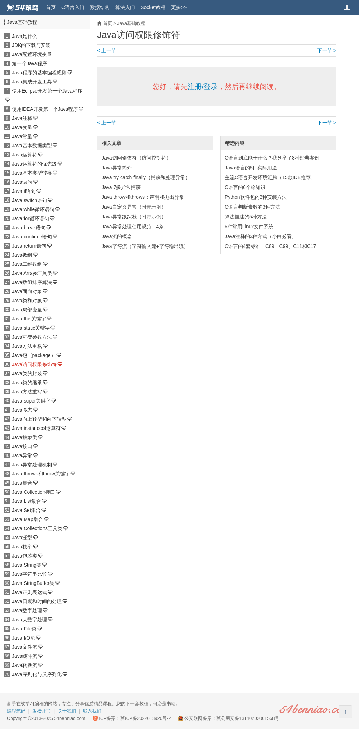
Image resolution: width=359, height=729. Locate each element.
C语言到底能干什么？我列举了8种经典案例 (272, 158)
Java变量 (22, 127)
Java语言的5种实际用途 (251, 167)
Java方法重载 (27, 346)
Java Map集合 (27, 519)
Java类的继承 (27, 382)
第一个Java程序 (29, 63)
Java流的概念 (117, 236)
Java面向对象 (27, 291)
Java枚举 (22, 546)
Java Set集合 (26, 510)
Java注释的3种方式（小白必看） (261, 236)
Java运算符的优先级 (34, 164)
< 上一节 (106, 50)
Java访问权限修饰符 (34, 364)
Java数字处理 (27, 610)
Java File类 (24, 629)
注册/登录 (203, 86)
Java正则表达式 (29, 592)
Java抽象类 (24, 437)
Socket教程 (153, 7)
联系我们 (92, 711)
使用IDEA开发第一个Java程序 (45, 109)
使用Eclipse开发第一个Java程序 (47, 91)
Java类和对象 (27, 300)
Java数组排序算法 (32, 282)
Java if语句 (24, 191)
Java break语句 (29, 227)
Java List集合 (26, 501)
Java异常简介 (117, 167)
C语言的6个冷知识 (245, 187)
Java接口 (22, 446)
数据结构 (100, 7)
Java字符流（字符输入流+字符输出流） (145, 246)
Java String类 (26, 565)
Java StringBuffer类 (33, 583)
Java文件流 (24, 647)
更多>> (179, 7)
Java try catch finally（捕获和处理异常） (146, 177)
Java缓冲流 (24, 656)
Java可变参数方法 (32, 337)
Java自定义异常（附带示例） (134, 207)
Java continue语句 (32, 236)
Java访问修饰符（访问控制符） (136, 158)
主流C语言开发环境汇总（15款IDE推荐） (270, 177)
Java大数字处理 (29, 619)
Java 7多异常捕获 (121, 187)
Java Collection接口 (33, 492)
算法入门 (125, 7)
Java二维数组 (27, 264)
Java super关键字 (31, 401)
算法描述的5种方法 (246, 217)
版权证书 (41, 711)
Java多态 (22, 410)
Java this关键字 (29, 319)
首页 (51, 7)
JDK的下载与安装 (31, 45)
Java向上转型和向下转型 (39, 419)
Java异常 (22, 455)
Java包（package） (34, 355)
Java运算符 (24, 154)
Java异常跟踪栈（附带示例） (134, 217)
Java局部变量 (27, 309)
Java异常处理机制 (32, 464)
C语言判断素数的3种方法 (252, 207)
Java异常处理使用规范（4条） (135, 226)
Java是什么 (24, 36)
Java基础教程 (22, 22)
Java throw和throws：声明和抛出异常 (143, 197)
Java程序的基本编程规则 (39, 72)
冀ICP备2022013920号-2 (145, 718)
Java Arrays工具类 (32, 273)
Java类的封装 (27, 373)
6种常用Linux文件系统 (249, 226)
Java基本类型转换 (32, 173)
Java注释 (22, 118)
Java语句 (22, 182)
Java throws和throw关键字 (41, 474)
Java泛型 (22, 537)
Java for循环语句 (30, 218)
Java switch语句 (29, 200)
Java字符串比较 (29, 574)
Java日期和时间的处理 (37, 601)
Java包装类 (24, 556)
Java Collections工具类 (37, 528)
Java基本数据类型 (32, 145)
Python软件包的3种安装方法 (256, 197)
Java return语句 (29, 246)
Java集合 (22, 483)
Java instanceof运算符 (36, 428)
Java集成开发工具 (32, 82)
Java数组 (22, 255)
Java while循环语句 (33, 209)
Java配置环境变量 (32, 54)
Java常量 (22, 136)
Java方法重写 (27, 391)
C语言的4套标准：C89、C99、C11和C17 (270, 246)
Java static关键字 (31, 328)
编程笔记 (16, 711)
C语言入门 (72, 7)
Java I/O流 (23, 638)
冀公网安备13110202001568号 (247, 718)
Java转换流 (24, 665)
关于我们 (67, 711)
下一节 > (326, 50)
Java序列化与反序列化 (37, 674)
